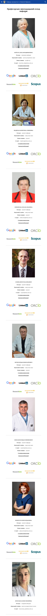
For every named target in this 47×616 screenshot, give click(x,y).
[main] (23, 10)
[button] (1, 2)
